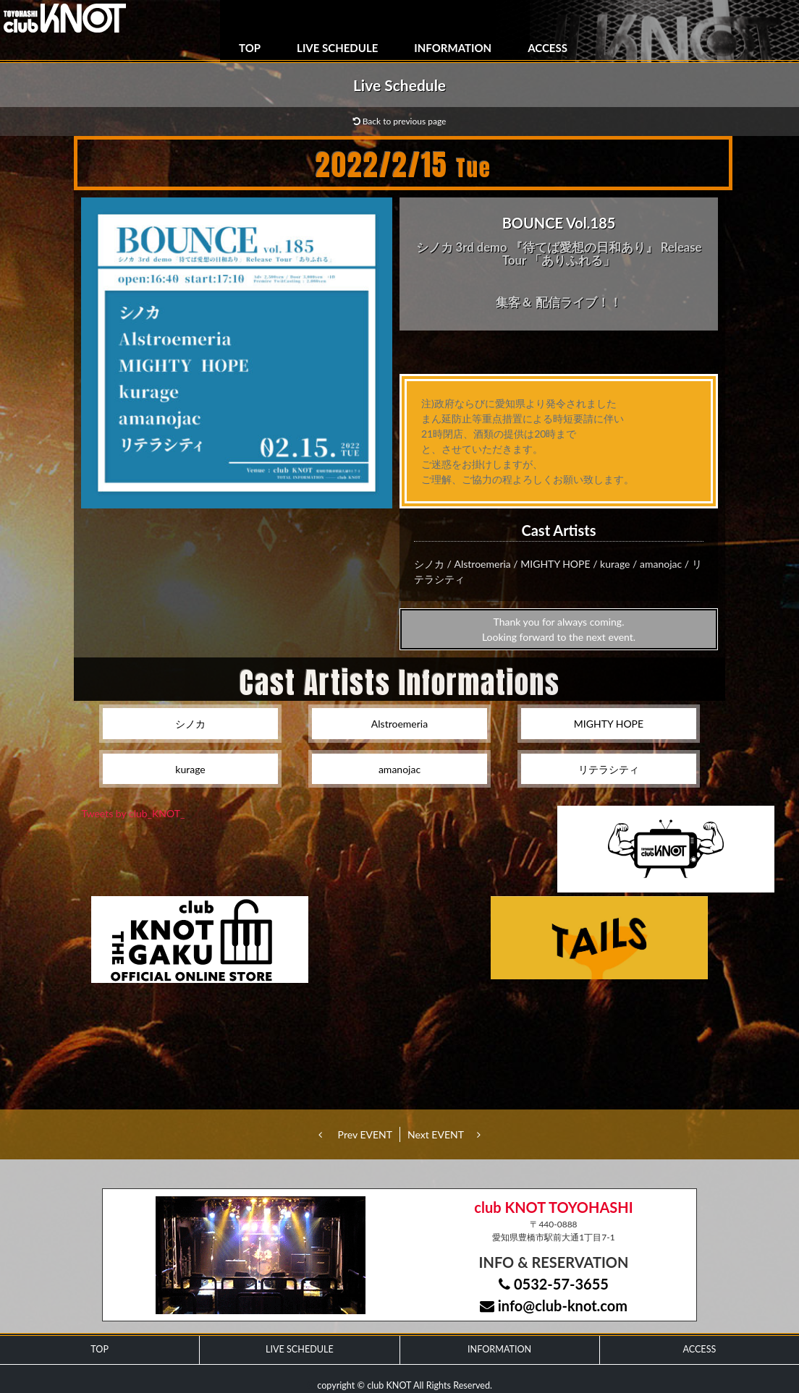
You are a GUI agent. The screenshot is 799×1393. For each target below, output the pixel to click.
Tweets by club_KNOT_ (133, 813)
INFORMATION (452, 47)
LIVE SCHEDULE (337, 47)
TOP (250, 47)
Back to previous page (400, 121)
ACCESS (547, 47)
